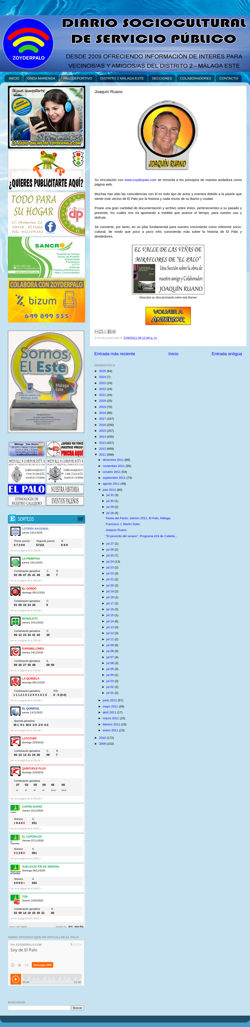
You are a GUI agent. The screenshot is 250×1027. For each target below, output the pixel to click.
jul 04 (110, 675)
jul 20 (110, 585)
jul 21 (110, 579)
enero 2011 (111, 730)
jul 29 (110, 507)
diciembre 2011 (114, 459)
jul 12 (110, 633)
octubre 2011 (112, 472)
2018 (103, 412)
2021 (103, 395)
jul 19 (110, 591)
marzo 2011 (111, 718)
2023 (103, 383)
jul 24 (110, 561)
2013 (103, 442)
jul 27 (110, 543)
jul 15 (110, 615)
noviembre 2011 (114, 466)
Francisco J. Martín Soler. (123, 524)
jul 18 (110, 597)
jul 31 (110, 495)
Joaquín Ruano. (116, 530)
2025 (103, 371)
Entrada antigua (227, 353)
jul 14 (110, 621)
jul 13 (110, 627)
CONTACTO (228, 78)
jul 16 (110, 609)
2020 (103, 400)
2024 (103, 377)
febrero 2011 (112, 724)
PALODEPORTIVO (77, 78)
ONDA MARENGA (41, 78)
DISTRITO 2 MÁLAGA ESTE (122, 78)
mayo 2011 (111, 706)
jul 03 (110, 681)
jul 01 (110, 693)
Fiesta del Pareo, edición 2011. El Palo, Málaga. (138, 518)
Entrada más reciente (114, 353)
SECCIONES (162, 78)
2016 (103, 425)
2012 (103, 448)
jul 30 (110, 501)
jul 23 (110, 567)
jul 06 (110, 663)
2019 (103, 407)
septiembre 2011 (114, 477)
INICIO (14, 78)
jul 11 (110, 639)
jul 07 (110, 657)
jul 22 (110, 573)
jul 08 (110, 651)
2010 (103, 737)
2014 (103, 436)
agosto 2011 (111, 483)
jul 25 (110, 555)
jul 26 (110, 549)
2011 (103, 454)
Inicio (173, 353)
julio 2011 (110, 489)
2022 (103, 389)
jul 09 (110, 645)
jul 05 (110, 669)
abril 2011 (110, 712)
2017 (103, 418)
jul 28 (110, 513)
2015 (103, 430)
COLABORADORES (195, 78)
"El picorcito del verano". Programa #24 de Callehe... (141, 536)
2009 (103, 743)
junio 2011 (110, 700)
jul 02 (110, 687)
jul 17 (110, 603)
